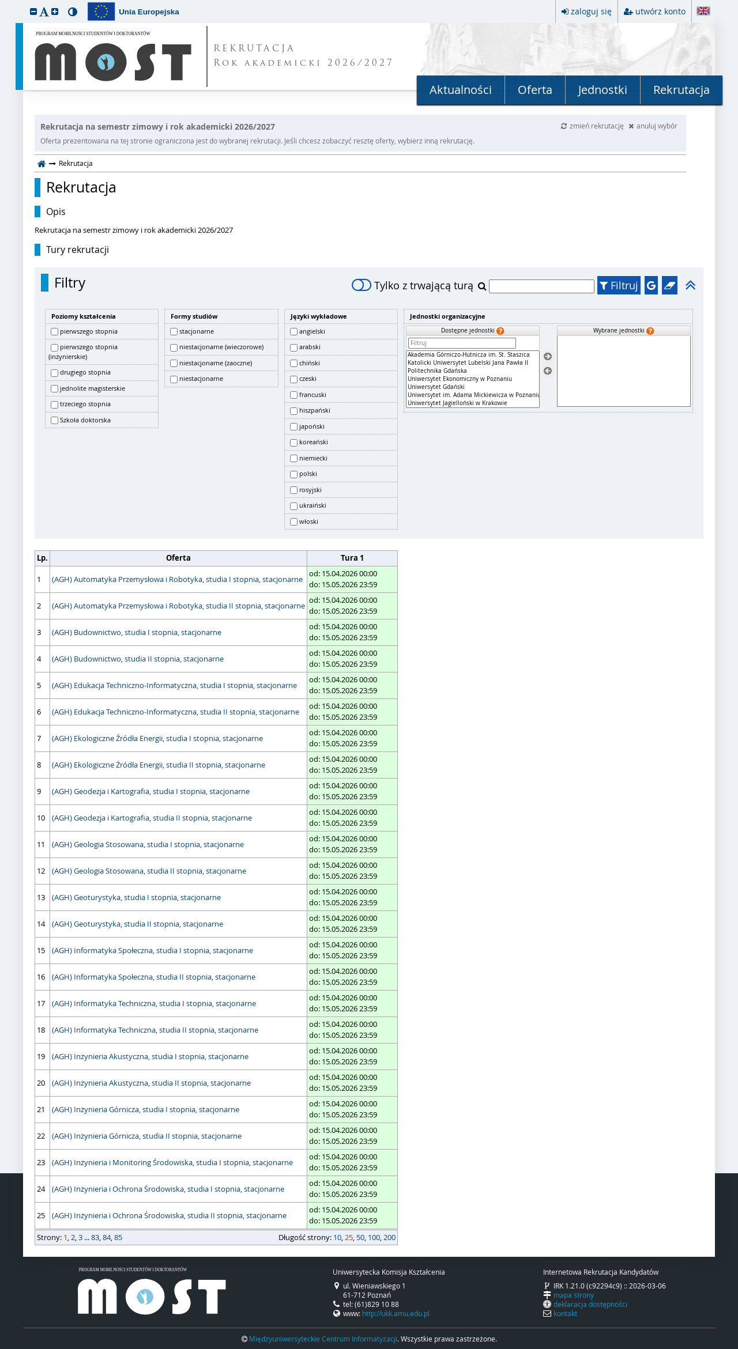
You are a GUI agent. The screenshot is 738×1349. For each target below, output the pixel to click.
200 (389, 1237)
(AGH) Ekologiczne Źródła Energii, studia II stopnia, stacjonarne (158, 764)
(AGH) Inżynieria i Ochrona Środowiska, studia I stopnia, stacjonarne (168, 1189)
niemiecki (313, 458)
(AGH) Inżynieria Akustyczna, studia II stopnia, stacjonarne (151, 1083)
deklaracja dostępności (590, 1304)
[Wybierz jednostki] (548, 357)
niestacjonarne (201, 378)
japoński (312, 426)
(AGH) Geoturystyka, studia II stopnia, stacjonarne (137, 924)
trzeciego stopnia (85, 403)
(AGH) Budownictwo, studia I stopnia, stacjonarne (136, 632)
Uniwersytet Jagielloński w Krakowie (472, 403)
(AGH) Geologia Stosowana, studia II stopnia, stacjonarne (149, 871)
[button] (33, 11)
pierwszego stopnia (89, 331)
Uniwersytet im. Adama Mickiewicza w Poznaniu (472, 395)
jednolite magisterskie (92, 388)
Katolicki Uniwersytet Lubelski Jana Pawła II (472, 363)
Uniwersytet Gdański (472, 387)
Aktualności (461, 89)
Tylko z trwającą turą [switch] (412, 285)
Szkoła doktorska (85, 419)
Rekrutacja (681, 89)
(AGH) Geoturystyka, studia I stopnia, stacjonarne (136, 897)
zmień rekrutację (593, 125)
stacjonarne (196, 331)
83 (95, 1237)
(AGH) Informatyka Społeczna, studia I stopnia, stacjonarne (152, 950)
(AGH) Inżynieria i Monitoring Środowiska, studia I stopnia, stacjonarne (172, 1162)
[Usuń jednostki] (548, 370)
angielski (312, 331)
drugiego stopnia (85, 372)
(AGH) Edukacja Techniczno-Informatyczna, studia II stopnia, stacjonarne (175, 711)
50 (360, 1237)
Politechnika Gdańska (472, 371)
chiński (309, 362)
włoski (308, 521)
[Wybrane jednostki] (624, 371)
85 (118, 1237)
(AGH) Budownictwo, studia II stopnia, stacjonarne (138, 658)
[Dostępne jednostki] (473, 379)
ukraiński (312, 505)
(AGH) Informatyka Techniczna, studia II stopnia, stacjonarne (155, 1030)
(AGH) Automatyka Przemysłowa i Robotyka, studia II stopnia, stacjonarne (178, 605)
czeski (308, 378)
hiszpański (314, 410)
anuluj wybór (652, 125)
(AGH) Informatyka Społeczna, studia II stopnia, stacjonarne (153, 977)
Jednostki (602, 89)
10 (337, 1237)
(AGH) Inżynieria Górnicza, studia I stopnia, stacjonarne (145, 1109)
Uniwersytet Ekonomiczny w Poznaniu (472, 379)
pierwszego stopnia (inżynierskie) (83, 351)
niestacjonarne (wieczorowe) (221, 346)
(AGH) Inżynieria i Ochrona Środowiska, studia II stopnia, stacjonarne (169, 1215)
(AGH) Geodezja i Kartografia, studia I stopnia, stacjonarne (151, 791)
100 (374, 1237)
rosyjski (310, 489)
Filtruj (619, 285)
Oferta (535, 89)
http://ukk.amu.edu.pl (396, 1313)
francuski (312, 394)
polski (308, 473)
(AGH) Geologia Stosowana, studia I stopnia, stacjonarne (148, 844)
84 (107, 1237)
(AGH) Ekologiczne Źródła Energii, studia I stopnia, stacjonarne (157, 738)
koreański (313, 441)
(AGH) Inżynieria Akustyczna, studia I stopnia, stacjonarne (150, 1056)
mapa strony (574, 1294)
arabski (310, 346)
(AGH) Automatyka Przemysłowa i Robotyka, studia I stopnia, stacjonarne (177, 579)
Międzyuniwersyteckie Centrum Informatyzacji (323, 1338)
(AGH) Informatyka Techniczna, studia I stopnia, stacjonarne (154, 1003)
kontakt (565, 1313)
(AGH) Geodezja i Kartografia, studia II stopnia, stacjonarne (152, 818)
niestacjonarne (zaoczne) (215, 362)
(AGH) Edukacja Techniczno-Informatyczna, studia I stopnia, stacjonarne (174, 685)
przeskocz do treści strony (3, 3)
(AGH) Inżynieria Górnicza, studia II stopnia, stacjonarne (147, 1136)
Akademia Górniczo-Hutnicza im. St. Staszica (472, 355)
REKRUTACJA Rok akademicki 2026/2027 (303, 56)
